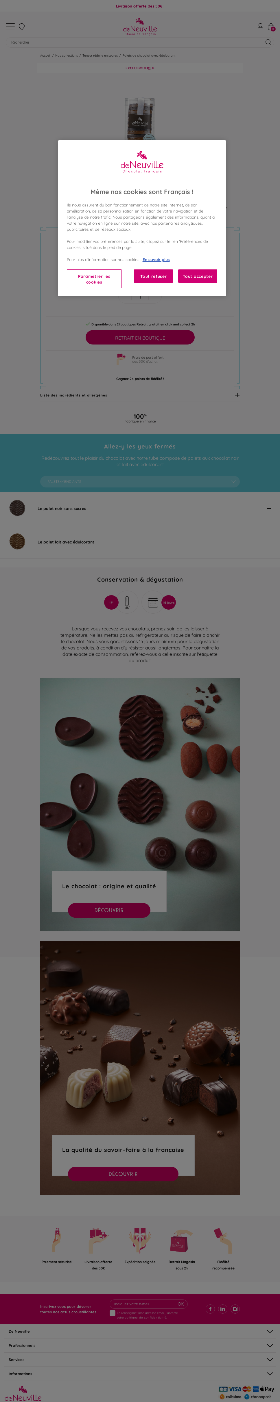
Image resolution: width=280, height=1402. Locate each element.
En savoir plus (156, 259)
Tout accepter (198, 276)
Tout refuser (153, 276)
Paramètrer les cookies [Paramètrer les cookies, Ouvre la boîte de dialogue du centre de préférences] (94, 279)
